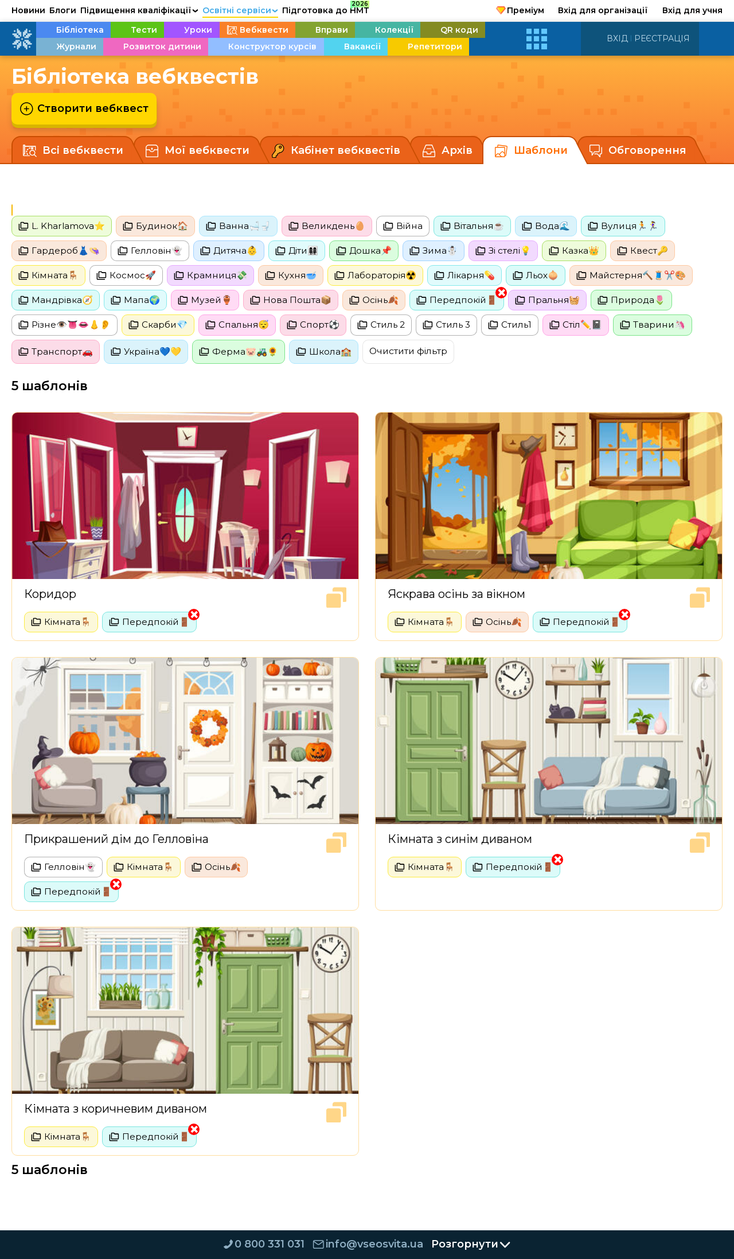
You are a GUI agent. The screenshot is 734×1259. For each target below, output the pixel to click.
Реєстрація (662, 38)
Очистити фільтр (418, 354)
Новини (28, 10)
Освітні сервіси (240, 10)
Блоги (62, 10)
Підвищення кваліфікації (139, 10)
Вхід (617, 38)
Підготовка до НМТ (325, 8)
